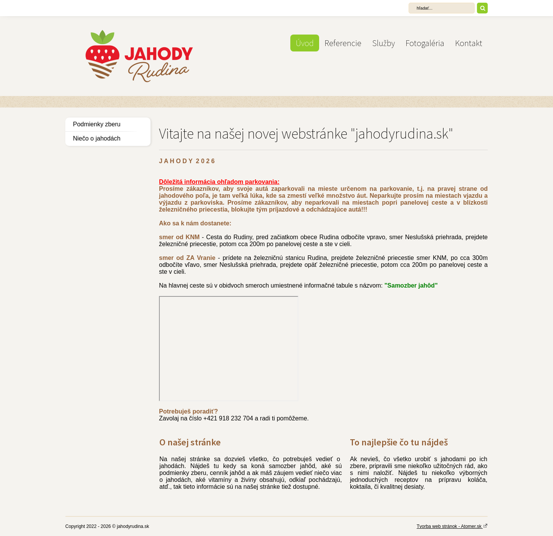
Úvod (305, 43)
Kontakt (468, 43)
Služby (383, 43)
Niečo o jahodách (97, 138)
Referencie (343, 43)
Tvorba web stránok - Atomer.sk (452, 526)
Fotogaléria (425, 43)
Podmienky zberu (97, 124)
